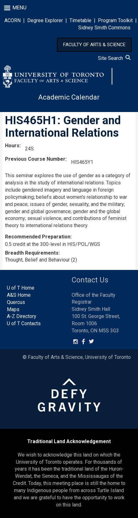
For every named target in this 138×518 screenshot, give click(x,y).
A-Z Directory (21, 316)
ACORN (12, 20)
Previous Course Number (35, 159)
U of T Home (20, 288)
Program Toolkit (115, 20)
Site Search (114, 58)
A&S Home (19, 295)
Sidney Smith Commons (104, 28)
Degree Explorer (45, 20)
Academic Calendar (69, 97)
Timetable (80, 20)
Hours (12, 146)
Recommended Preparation (37, 237)
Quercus (16, 302)
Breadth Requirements (32, 253)
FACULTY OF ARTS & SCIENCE (94, 44)
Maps (13, 309)
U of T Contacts (24, 323)
